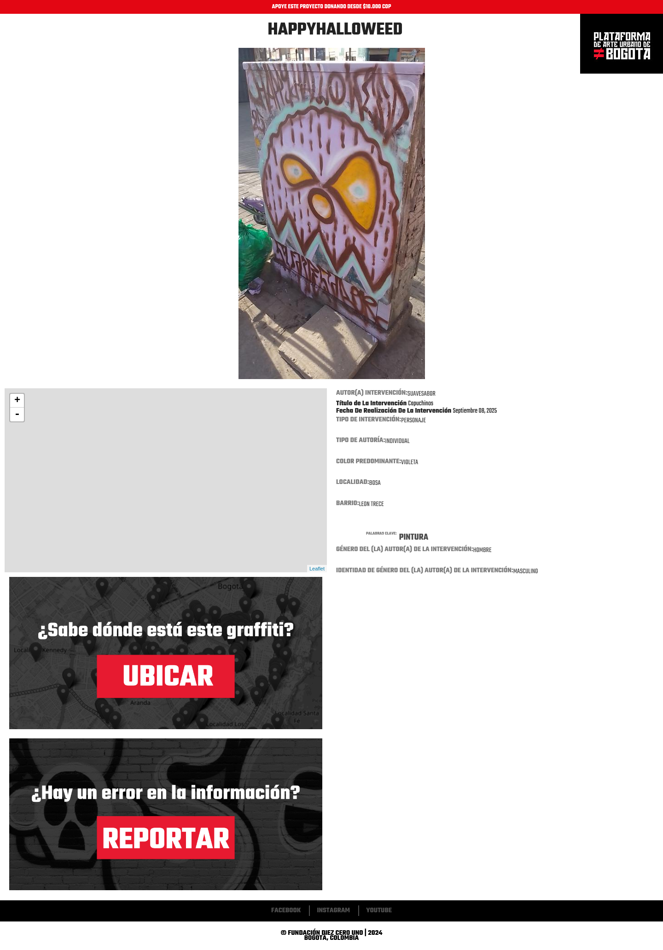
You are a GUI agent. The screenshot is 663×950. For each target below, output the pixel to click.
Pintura (413, 537)
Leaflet (317, 568)
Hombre (482, 550)
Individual (397, 441)
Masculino (525, 571)
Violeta (409, 462)
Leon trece (371, 504)
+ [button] (17, 401)
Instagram (333, 910)
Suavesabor (421, 394)
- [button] (17, 414)
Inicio (621, 44)
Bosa (375, 483)
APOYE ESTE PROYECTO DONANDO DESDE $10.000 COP (331, 7)
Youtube (379, 910)
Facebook (286, 910)
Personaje (413, 420)
